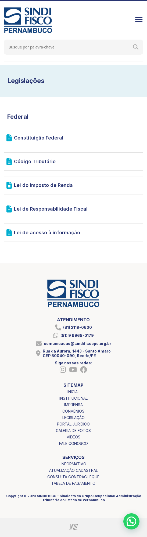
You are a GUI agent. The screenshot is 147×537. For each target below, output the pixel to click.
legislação (73, 417)
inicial (73, 391)
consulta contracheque (73, 477)
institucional (73, 398)
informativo (73, 464)
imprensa (73, 404)
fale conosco (73, 443)
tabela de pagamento (73, 483)
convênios (73, 411)
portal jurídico (73, 424)
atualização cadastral (73, 470)
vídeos (73, 437)
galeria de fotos (73, 430)
